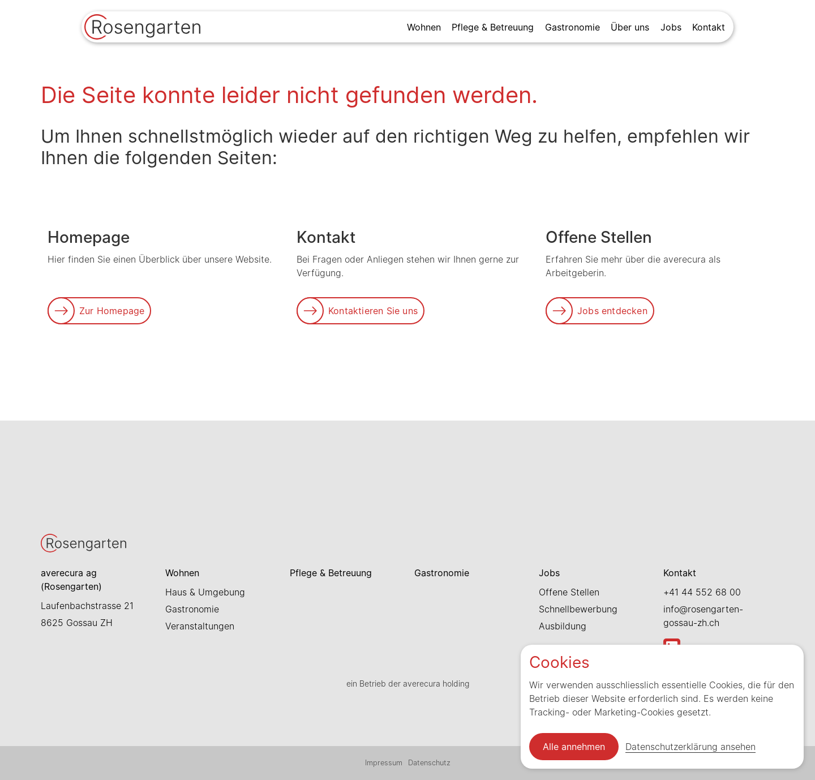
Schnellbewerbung (578, 609)
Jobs (670, 27)
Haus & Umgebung (205, 592)
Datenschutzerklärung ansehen (690, 746)
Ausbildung (562, 626)
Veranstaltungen (199, 626)
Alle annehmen (574, 746)
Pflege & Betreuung (493, 27)
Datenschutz (429, 762)
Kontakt (708, 27)
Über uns (630, 27)
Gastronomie (572, 27)
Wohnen (424, 27)
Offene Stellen (569, 592)
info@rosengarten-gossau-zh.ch (703, 615)
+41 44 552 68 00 (702, 592)
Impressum (383, 762)
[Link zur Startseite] (142, 28)
